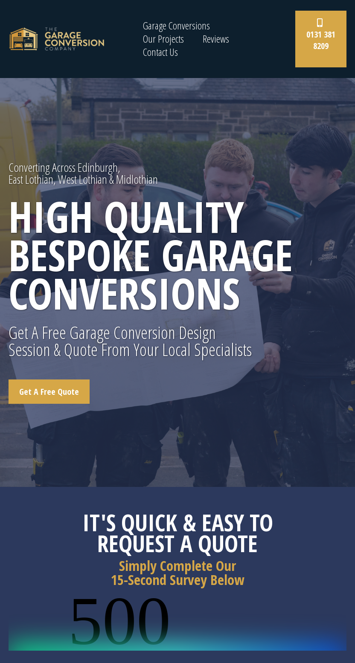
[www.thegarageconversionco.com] (57, 38)
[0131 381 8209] (320, 39)
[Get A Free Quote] (49, 391)
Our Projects (163, 39)
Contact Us (160, 52)
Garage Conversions (176, 25)
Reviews (216, 39)
